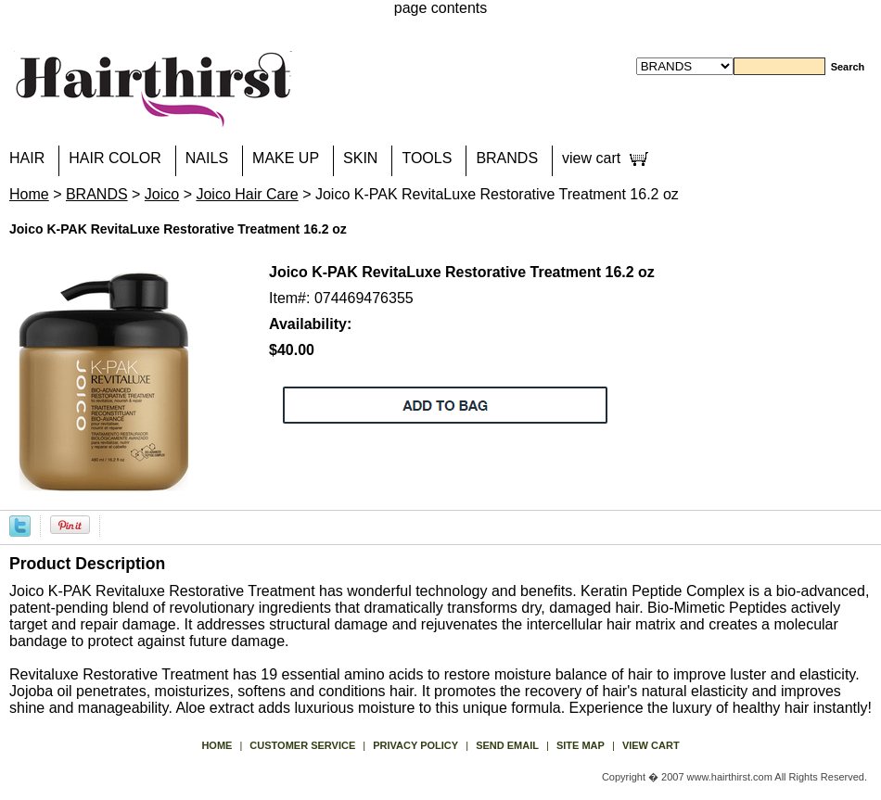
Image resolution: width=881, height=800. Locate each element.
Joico (162, 194)
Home (29, 194)
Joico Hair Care (247, 194)
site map (580, 745)
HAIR (27, 158)
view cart (591, 158)
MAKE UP (285, 158)
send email (507, 745)
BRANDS (507, 158)
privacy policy (415, 745)
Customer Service (302, 745)
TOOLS (427, 158)
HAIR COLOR (115, 158)
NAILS (206, 158)
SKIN (360, 158)
